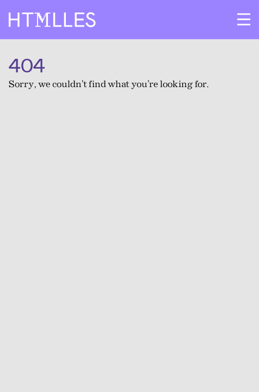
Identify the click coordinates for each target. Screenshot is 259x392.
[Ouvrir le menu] (243, 19)
